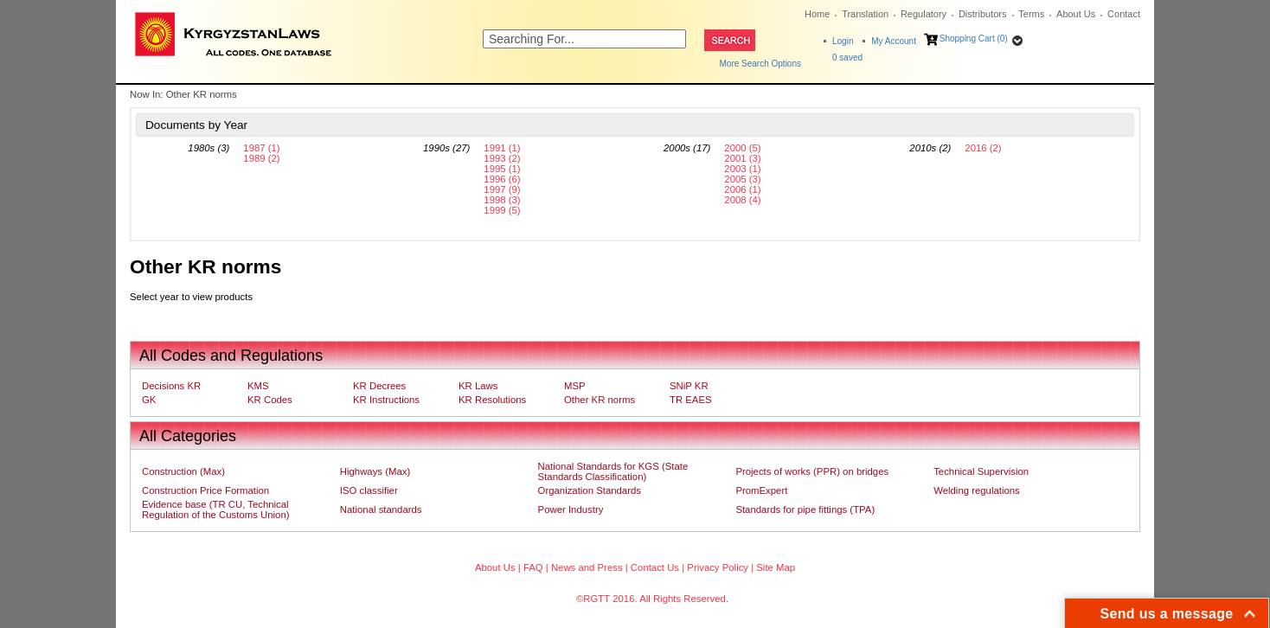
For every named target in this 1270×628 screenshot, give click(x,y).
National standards (381, 509)
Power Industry (571, 509)
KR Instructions (386, 399)
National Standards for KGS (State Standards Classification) (613, 471)
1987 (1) (261, 148)
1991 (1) (502, 148)
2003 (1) (742, 168)
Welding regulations (976, 490)
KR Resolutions (492, 399)
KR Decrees (379, 386)
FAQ (533, 567)
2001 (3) (742, 158)
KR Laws (478, 386)
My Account (893, 41)
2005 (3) (742, 179)
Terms (1031, 14)
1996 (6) (502, 179)
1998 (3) (502, 200)
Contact (1123, 14)
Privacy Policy (717, 567)
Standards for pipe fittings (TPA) (805, 509)
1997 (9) (502, 189)
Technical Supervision (981, 471)
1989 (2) (261, 158)
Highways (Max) (375, 471)
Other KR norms (599, 399)
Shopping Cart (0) (974, 38)
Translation (865, 14)
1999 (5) (502, 210)
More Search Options (761, 63)
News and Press (587, 567)
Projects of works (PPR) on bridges (811, 471)
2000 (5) (742, 148)
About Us (1075, 14)
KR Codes (269, 399)
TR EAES (691, 399)
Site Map (775, 567)
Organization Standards (589, 490)
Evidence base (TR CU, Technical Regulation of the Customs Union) (215, 509)
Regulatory (923, 14)
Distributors (983, 14)
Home (817, 14)
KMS (258, 386)
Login (842, 41)
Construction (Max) (183, 471)
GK (149, 399)
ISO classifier (369, 490)
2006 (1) (742, 189)
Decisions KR (171, 386)
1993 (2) (502, 158)
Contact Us (655, 567)
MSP (575, 386)
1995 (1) (502, 168)
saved (847, 57)
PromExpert (761, 490)
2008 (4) (742, 200)
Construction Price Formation (205, 490)
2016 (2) (983, 148)
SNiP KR (689, 386)
